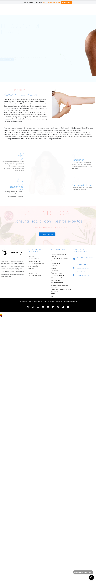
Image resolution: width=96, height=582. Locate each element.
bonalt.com (73, 301)
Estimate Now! (66, 2)
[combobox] (1, 314)
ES (1, 315)
